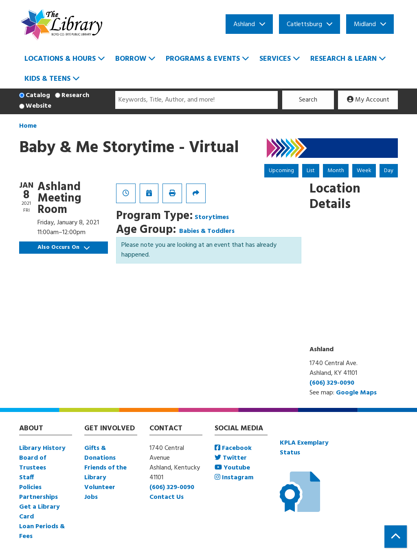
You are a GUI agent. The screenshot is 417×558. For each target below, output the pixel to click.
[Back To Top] (395, 536)
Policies (30, 487)
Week (364, 170)
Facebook (233, 448)
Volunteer (99, 487)
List (311, 170)
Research (75, 95)
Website (38, 106)
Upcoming (281, 170)
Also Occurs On (63, 247)
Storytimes (212, 217)
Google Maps (356, 393)
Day (388, 170)
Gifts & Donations (100, 453)
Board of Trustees (32, 463)
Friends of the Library (105, 473)
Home (28, 126)
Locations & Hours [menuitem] (60, 59)
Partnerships (38, 497)
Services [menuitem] (275, 59)
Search (308, 100)
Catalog (38, 95)
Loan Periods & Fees (42, 531)
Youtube (232, 468)
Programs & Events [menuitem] (203, 59)
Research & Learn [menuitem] (343, 59)
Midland (365, 24)
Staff (26, 477)
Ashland (244, 24)
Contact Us (166, 497)
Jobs (91, 497)
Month (335, 170)
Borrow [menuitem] (130, 59)
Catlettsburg (304, 24)
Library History (42, 448)
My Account (368, 100)
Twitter (231, 458)
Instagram (234, 477)
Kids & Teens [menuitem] (47, 79)
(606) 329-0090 (331, 383)
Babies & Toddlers (207, 231)
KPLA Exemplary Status (304, 448)
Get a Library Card (39, 512)
